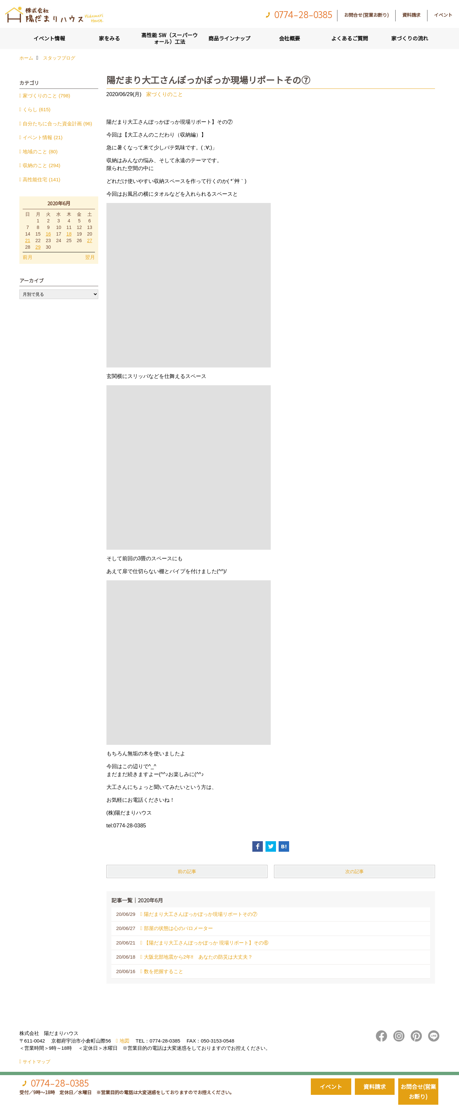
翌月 (90, 257)
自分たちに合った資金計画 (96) (57, 123)
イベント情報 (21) (42, 137)
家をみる (109, 38)
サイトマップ (36, 1061)
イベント (443, 15)
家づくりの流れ (409, 38)
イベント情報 (49, 38)
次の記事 (354, 871)
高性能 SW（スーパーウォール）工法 (169, 38)
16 (48, 234)
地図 (124, 1041)
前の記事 (187, 871)
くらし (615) (36, 109)
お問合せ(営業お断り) (366, 15)
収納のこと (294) (41, 165)
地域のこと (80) (40, 151)
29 (38, 247)
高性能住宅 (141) (41, 179)
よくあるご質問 (349, 38)
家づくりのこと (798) (46, 95)
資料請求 (411, 15)
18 (69, 234)
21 (27, 240)
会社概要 (289, 38)
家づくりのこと (164, 94)
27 (89, 240)
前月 (28, 257)
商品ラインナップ (229, 38)
